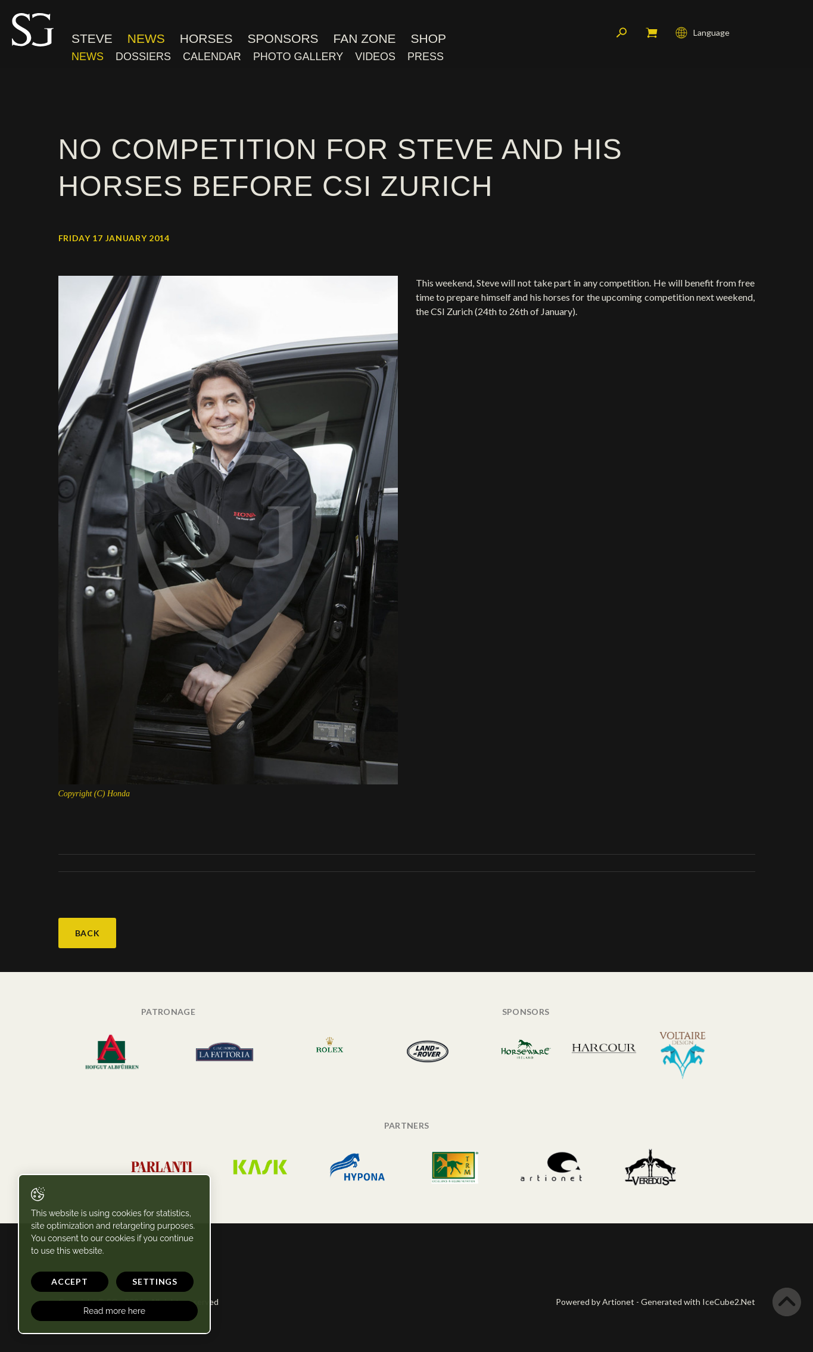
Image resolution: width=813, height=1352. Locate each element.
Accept (69, 1281)
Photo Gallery (298, 57)
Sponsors (283, 38)
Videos (375, 57)
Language (702, 33)
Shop (429, 38)
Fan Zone (365, 38)
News (146, 38)
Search (622, 33)
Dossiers (143, 57)
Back (87, 933)
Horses (206, 38)
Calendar (212, 57)
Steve (92, 38)
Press (425, 57)
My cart (652, 33)
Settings (154, 1281)
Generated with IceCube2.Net (698, 1302)
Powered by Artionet (595, 1302)
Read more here (114, 1311)
